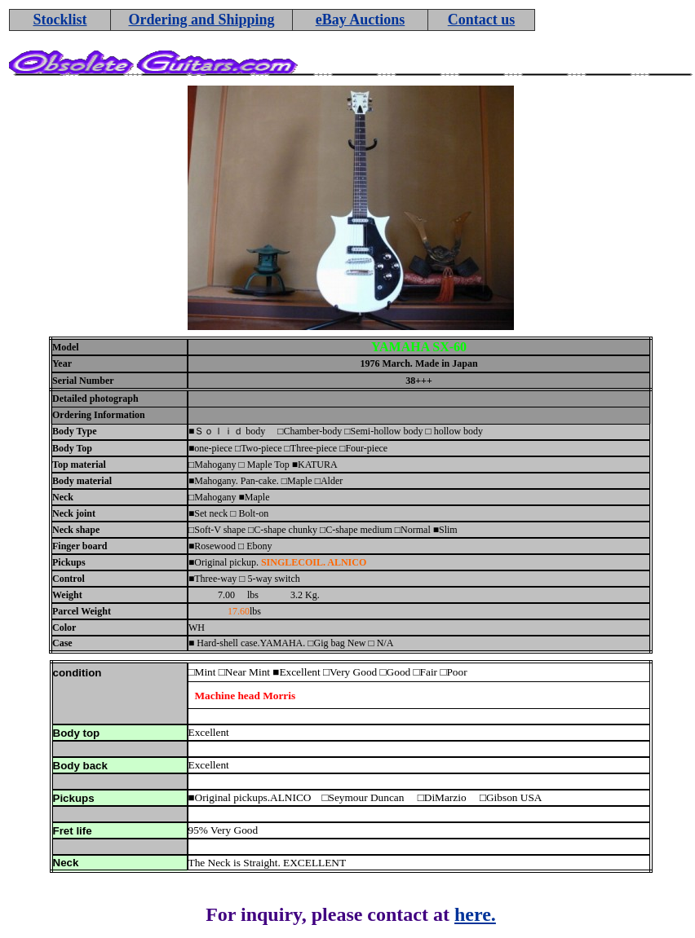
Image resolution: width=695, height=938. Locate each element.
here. (475, 914)
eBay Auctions (360, 19)
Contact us (482, 19)
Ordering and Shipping (201, 19)
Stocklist (59, 19)
